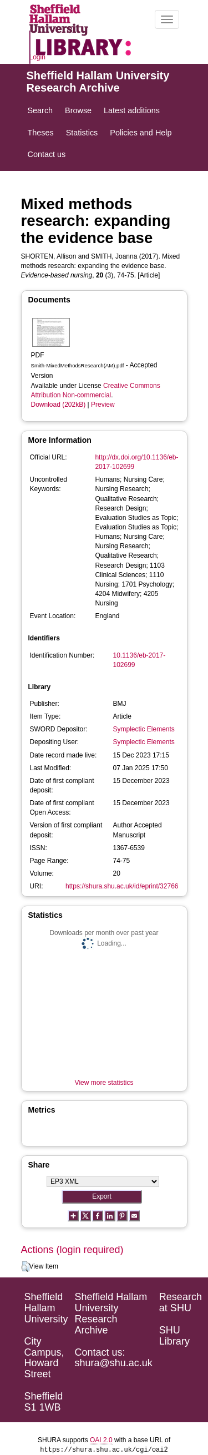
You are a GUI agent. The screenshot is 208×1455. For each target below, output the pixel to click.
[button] (25, 1266)
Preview (103, 404)
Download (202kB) (58, 404)
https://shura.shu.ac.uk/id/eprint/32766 (121, 886)
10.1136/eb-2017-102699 (139, 660)
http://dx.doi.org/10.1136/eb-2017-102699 (136, 462)
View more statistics (104, 1083)
